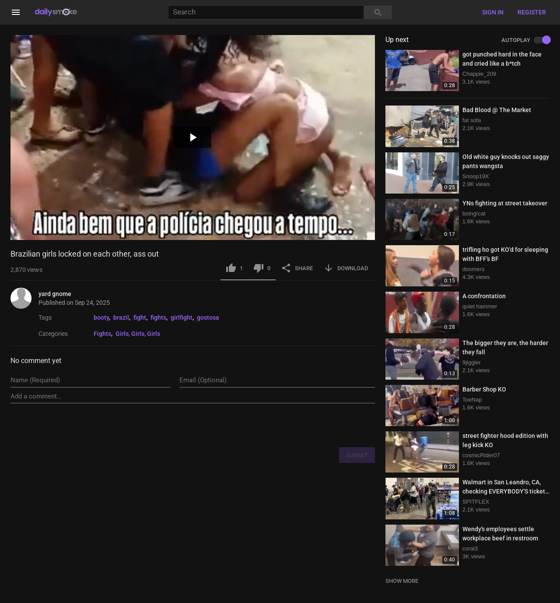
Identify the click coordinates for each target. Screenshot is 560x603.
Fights (102, 333)
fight (139, 317)
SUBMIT (357, 455)
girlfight (181, 317)
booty (101, 317)
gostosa (208, 317)
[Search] (266, 12)
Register (532, 12)
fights (158, 317)
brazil (121, 317)
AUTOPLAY (525, 40)
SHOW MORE (401, 581)
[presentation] (308, 425)
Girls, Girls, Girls (138, 333)
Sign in (493, 12)
